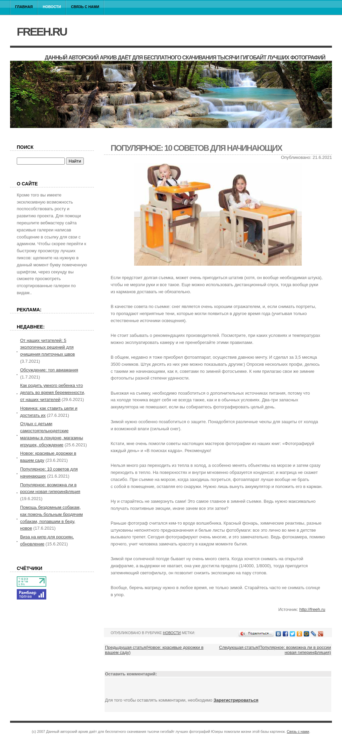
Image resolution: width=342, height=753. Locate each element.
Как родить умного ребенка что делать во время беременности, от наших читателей (52, 392)
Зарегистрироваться (236, 700)
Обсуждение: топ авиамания (49, 369)
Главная (24, 7)
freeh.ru (42, 31)
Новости (52, 7)
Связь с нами (85, 7)
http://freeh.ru (312, 609)
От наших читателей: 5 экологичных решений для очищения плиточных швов (47, 347)
